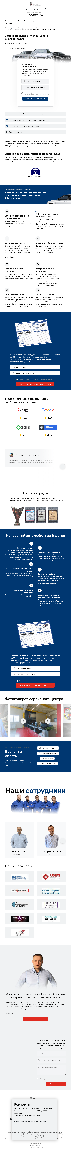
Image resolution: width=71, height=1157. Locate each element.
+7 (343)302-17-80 (35, 15)
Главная (8, 28)
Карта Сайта (8, 1110)
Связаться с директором (35, 1019)
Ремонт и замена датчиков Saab (18, 29)
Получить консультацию (35, 99)
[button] (62, 466)
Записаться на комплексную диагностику (35, 384)
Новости (45, 21)
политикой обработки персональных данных (36, 94)
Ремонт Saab (17, 28)
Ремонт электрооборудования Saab (36, 28)
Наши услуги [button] (33, 21)
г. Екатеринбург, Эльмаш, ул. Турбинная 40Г (30, 1121)
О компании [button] (9, 21)
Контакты (8, 23)
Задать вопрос (56, 1084)
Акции (54, 21)
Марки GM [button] (21, 21)
